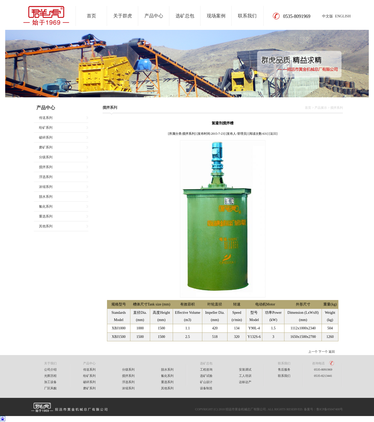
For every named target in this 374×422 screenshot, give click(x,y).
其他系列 (45, 226)
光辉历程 (50, 376)
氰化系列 (45, 206)
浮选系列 (45, 177)
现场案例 (216, 15)
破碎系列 (45, 137)
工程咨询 (206, 369)
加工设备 (50, 382)
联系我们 (247, 15)
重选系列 (45, 216)
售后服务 (284, 369)
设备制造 (206, 388)
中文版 (327, 16)
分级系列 (45, 157)
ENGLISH (343, 16)
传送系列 (45, 118)
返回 (273, 133)
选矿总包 (185, 15)
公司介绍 (50, 369)
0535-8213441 (323, 376)
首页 (91, 15)
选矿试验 (206, 376)
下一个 (323, 351)
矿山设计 (206, 382)
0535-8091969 (323, 369)
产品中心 (153, 15)
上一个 (313, 351)
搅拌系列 (45, 167)
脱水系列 (45, 197)
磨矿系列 (45, 147)
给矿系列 (45, 128)
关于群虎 (122, 15)
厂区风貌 (50, 388)
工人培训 (245, 376)
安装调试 (245, 369)
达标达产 (245, 382)
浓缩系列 (45, 187)
